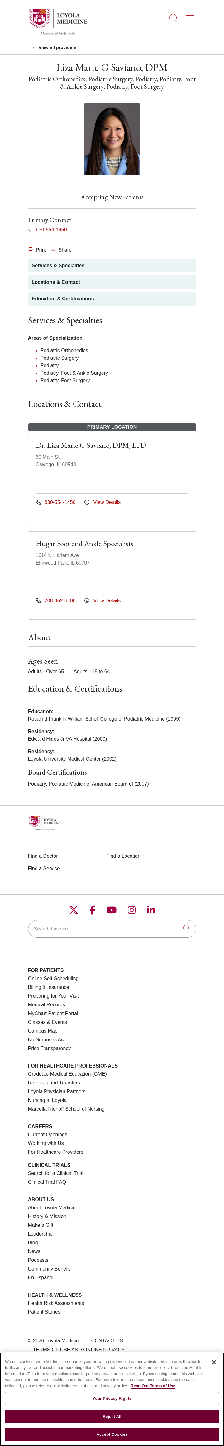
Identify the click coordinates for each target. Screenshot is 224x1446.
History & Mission (47, 1216)
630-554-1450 (47, 229)
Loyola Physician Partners (57, 1091)
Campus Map (43, 1031)
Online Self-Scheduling (53, 978)
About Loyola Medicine (53, 1207)
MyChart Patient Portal (53, 1013)
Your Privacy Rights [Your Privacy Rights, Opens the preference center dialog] (112, 1402)
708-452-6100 (56, 600)
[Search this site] (112, 929)
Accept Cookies (112, 1438)
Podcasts (38, 1260)
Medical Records (46, 1004)
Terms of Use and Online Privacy (79, 1349)
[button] (191, 16)
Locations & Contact (56, 282)
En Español (41, 1277)
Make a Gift (41, 1225)
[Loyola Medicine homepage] (58, 34)
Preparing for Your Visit (53, 996)
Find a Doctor (43, 856)
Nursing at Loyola (47, 1100)
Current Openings (47, 1134)
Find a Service (44, 868)
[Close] (214, 1366)
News (34, 1251)
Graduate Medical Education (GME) (67, 1074)
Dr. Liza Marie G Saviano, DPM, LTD (91, 445)
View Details (102, 502)
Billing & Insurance (48, 987)
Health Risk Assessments (56, 1303)
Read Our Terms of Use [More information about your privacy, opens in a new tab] (153, 1389)
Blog (33, 1242)
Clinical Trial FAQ (47, 1182)
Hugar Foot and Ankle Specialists (84, 543)
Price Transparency (49, 1048)
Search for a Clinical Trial (55, 1173)
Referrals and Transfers (54, 1082)
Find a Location (124, 856)
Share (61, 250)
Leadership (40, 1233)
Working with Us (46, 1143)
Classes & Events (47, 1022)
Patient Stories (44, 1312)
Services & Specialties (58, 265)
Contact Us (107, 1340)
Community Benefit (49, 1268)
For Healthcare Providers (55, 1152)
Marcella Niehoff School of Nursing (66, 1109)
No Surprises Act (46, 1039)
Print (37, 250)
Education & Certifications (63, 298)
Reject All (111, 1420)
